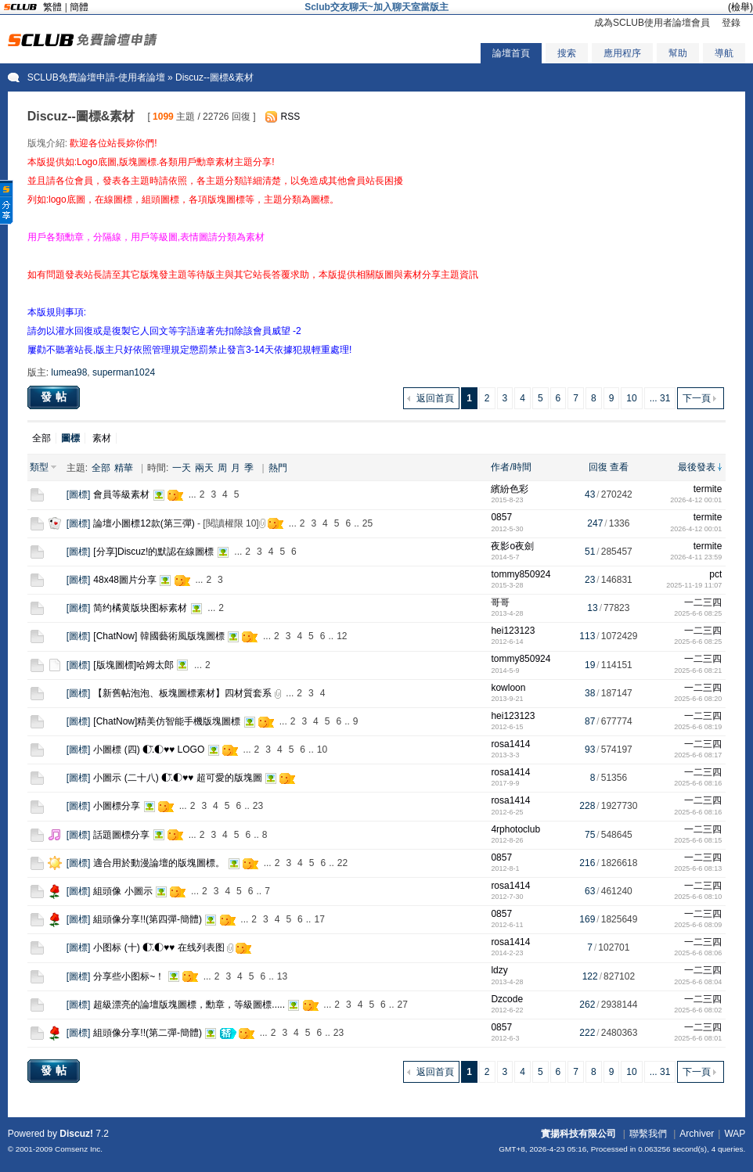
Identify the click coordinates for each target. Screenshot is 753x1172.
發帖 (55, 396)
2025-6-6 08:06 (698, 953)
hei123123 (513, 630)
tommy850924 (520, 574)
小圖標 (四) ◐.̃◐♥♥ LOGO (148, 749)
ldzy (499, 970)
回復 (598, 467)
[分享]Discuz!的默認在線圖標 (153, 551)
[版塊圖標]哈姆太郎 (133, 665)
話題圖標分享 (121, 834)
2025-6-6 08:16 (698, 783)
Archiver (696, 1133)
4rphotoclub (515, 829)
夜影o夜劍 (512, 546)
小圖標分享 (116, 805)
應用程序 (622, 53)
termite (708, 489)
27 (402, 1004)
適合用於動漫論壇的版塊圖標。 (159, 862)
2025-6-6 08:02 (698, 1010)
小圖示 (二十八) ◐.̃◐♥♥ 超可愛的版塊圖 (177, 777)
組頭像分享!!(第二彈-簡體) (147, 1032)
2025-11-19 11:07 (694, 585)
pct (715, 574)
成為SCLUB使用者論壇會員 (652, 22)
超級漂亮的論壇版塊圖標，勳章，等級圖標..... (189, 1004)
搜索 (566, 53)
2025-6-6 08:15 (698, 840)
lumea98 (69, 372)
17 (319, 919)
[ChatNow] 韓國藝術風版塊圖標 (158, 636)
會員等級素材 (121, 494)
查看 (619, 467)
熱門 (277, 467)
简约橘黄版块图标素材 (140, 607)
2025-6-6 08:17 (698, 755)
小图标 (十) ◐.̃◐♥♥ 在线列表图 (158, 947)
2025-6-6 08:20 (698, 699)
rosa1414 (510, 744)
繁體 (52, 7)
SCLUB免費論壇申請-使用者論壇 (96, 77)
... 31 (660, 398)
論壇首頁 (511, 53)
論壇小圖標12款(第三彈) (143, 523)
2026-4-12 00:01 (696, 500)
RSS (291, 116)
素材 (101, 438)
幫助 (677, 53)
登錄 (731, 22)
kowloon (508, 687)
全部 (41, 438)
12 (342, 636)
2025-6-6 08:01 (698, 1038)
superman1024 (123, 372)
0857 (501, 517)
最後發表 (696, 467)
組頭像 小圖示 (122, 891)
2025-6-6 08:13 (698, 868)
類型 (39, 467)
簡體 (79, 7)
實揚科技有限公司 (578, 1133)
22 (342, 862)
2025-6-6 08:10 (698, 897)
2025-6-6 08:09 (698, 925)
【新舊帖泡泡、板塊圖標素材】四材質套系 (182, 693)
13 (282, 976)
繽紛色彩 (509, 489)
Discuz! (76, 1133)
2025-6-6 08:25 (698, 613)
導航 (724, 53)
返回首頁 (435, 398)
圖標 (78, 494)
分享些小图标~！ (128, 976)
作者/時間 (511, 467)
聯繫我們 (648, 1133)
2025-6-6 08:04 (698, 982)
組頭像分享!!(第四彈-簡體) (147, 919)
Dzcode (507, 999)
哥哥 (500, 602)
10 (631, 398)
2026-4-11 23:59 (696, 557)
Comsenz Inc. (79, 1149)
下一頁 (697, 398)
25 (367, 523)
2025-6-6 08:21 (698, 670)
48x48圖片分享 (125, 579)
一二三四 (703, 602)
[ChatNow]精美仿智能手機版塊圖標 (166, 721)
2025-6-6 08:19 (698, 727)
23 (258, 805)
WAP (734, 1133)
